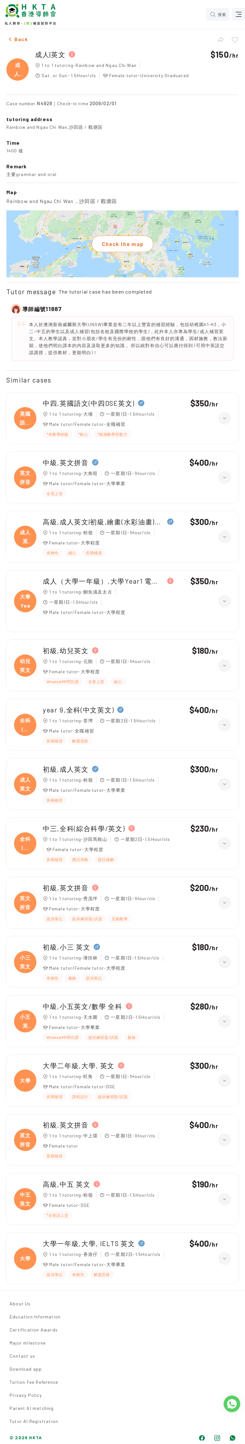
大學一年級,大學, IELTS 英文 (89, 1243)
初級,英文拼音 (66, 888)
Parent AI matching (32, 1408)
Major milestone (28, 1343)
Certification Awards (34, 1329)
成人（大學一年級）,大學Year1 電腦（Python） (103, 581)
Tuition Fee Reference (34, 1382)
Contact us (22, 1356)
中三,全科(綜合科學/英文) (84, 828)
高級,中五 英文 (66, 1184)
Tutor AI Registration (34, 1421)
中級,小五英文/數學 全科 (82, 1006)
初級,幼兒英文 (66, 650)
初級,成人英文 (66, 769)
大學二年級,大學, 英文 (79, 1065)
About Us (20, 1303)
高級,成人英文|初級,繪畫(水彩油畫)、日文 (103, 522)
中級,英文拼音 (66, 462)
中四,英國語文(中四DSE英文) (89, 403)
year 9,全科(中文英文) (78, 710)
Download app (26, 1369)
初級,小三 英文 (66, 947)
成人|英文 (50, 54)
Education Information (35, 1316)
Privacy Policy (26, 1395)
